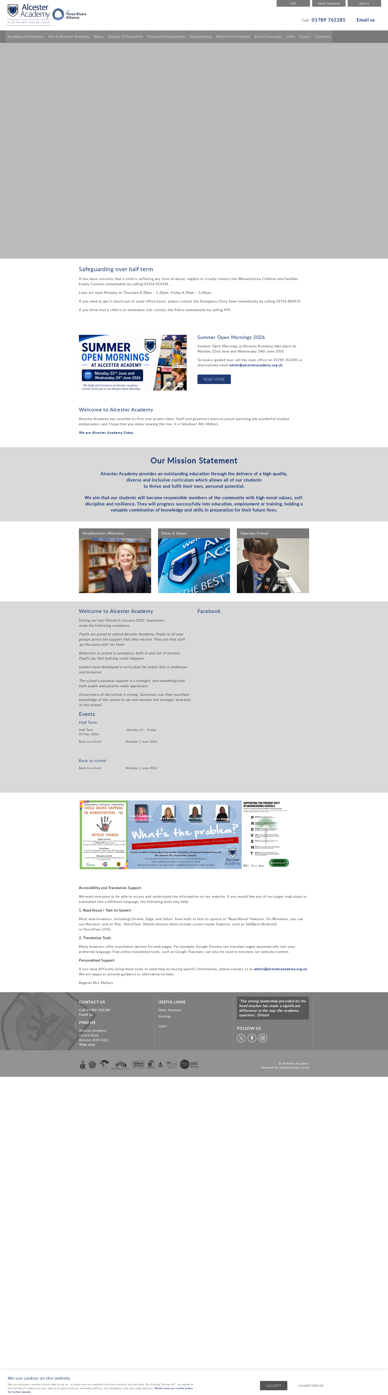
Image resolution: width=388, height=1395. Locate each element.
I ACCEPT (273, 1385)
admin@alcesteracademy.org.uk (256, 364)
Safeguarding (201, 36)
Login (162, 1026)
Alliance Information (233, 36)
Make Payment (329, 3)
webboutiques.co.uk (294, 1067)
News (98, 36)
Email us (366, 19)
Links (290, 36)
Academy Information (26, 36)
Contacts (322, 36)
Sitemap (164, 1016)
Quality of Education (125, 36)
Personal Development (166, 36)
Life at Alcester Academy (68, 36)
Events (305, 36)
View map (87, 1044)
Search (364, 3)
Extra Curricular (268, 36)
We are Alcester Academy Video (106, 432)
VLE (293, 3)
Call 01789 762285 (95, 1010)
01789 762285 (329, 19)
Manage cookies (311, 1385)
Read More (214, 379)
